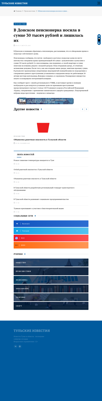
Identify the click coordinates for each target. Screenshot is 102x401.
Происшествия (29, 11)
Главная (18, 11)
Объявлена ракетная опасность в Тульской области (40, 139)
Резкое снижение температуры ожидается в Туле (34, 160)
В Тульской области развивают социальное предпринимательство (41, 199)
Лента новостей (25, 154)
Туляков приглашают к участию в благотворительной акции (39, 208)
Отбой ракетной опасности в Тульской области (33, 169)
